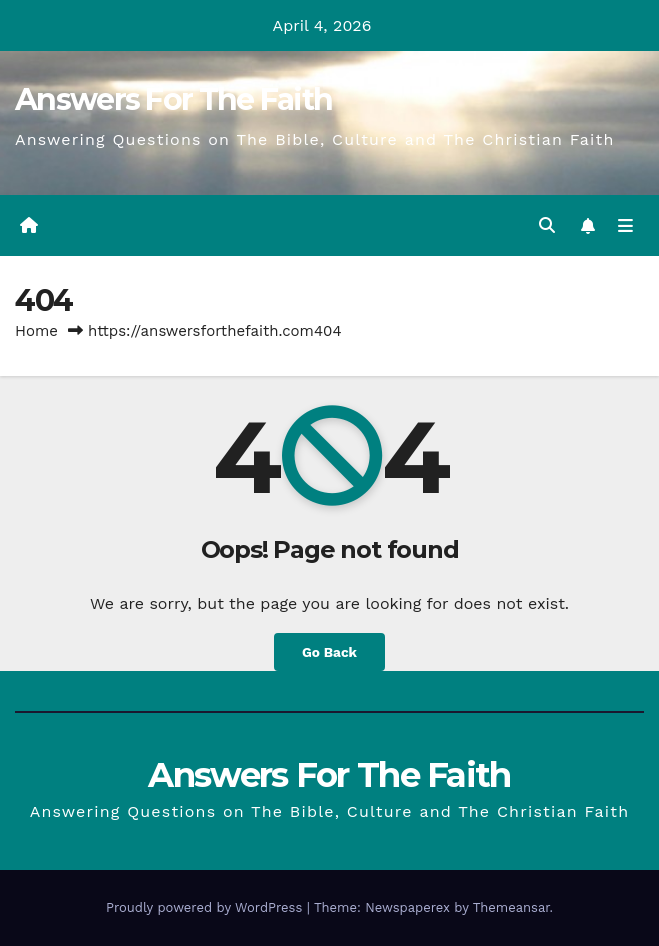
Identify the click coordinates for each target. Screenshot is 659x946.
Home (36, 331)
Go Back (329, 652)
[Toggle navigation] (625, 226)
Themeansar (511, 907)
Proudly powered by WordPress (206, 907)
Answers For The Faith (173, 99)
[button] (547, 225)
